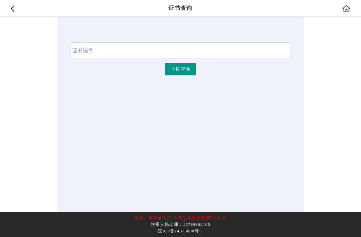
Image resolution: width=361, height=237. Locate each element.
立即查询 (180, 69)
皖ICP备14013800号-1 (180, 230)
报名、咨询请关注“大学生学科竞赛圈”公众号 (181, 217)
